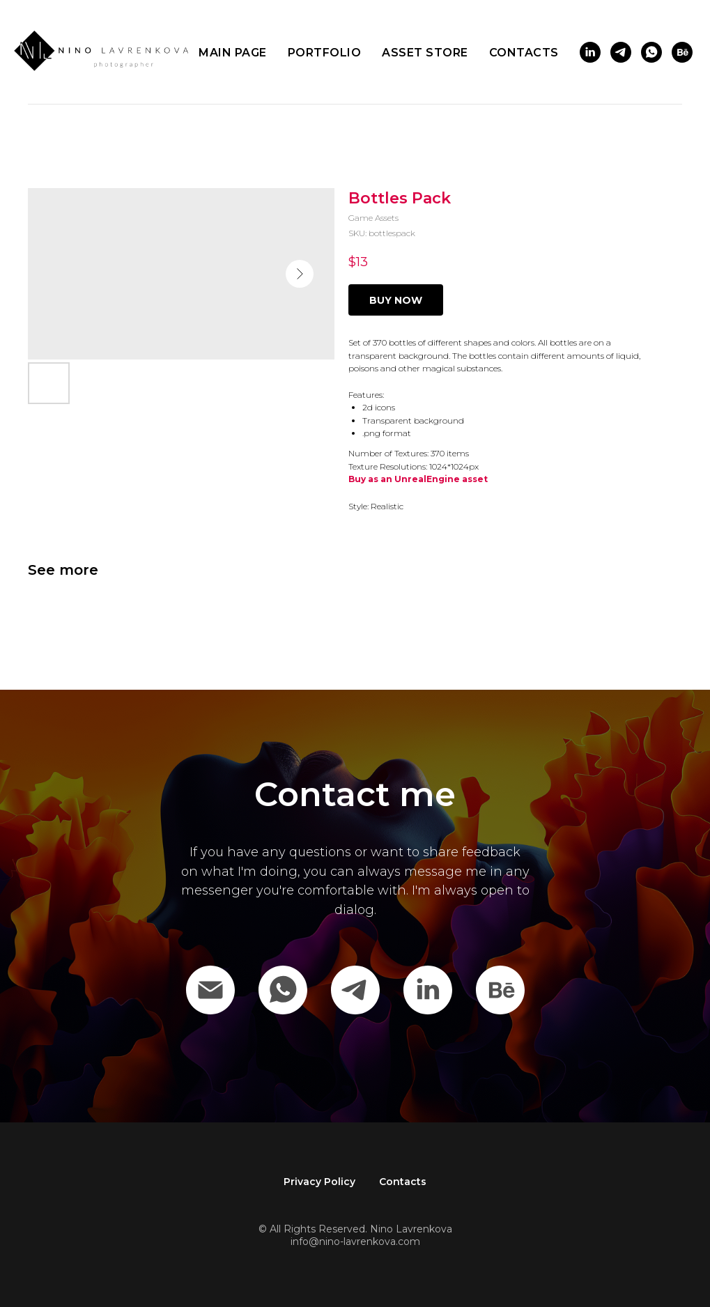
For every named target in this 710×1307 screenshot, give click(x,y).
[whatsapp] (651, 52)
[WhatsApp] (282, 990)
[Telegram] (355, 990)
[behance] (682, 52)
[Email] (210, 990)
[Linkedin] (427, 990)
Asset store (425, 52)
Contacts (524, 52)
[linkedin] (590, 52)
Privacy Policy (319, 1181)
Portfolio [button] (325, 52)
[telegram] (620, 52)
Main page (233, 52)
